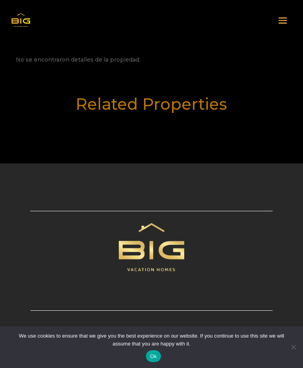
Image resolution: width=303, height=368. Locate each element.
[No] (293, 347)
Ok (153, 356)
